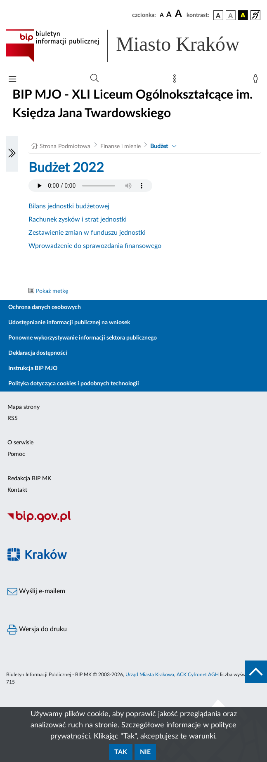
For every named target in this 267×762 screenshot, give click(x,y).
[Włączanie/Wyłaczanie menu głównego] (12, 79)
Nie (145, 752)
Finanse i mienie (120, 146)
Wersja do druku (37, 630)
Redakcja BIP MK (29, 478)
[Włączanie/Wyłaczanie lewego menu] (12, 154)
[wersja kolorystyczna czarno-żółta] (243, 15)
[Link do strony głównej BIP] (133, 46)
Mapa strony (23, 407)
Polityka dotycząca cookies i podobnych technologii (73, 384)
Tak (120, 752)
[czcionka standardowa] (162, 15)
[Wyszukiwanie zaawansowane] (94, 78)
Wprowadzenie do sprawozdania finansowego (94, 246)
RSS (12, 418)
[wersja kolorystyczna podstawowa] (218, 15)
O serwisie (20, 443)
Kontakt (17, 490)
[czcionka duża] (179, 14)
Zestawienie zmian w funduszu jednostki (87, 232)
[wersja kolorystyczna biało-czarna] (230, 15)
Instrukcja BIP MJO (32, 368)
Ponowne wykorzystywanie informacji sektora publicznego (82, 338)
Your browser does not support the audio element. (90, 185)
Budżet (159, 146)
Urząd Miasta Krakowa (149, 674)
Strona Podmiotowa (65, 146)
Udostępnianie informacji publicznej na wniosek (69, 323)
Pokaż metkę (52, 291)
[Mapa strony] (176, 80)
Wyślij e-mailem (36, 592)
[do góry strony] (256, 672)
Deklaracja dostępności (37, 353)
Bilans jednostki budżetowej (68, 206)
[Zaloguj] (257, 80)
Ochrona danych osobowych (44, 307)
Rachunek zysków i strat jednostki (77, 219)
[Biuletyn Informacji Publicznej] (133, 521)
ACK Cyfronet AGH (198, 674)
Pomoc (16, 454)
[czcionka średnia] (168, 15)
